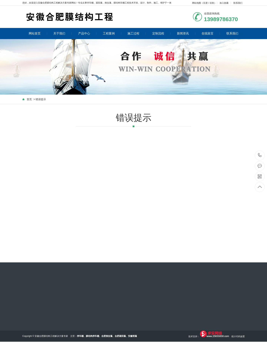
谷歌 (212, 3)
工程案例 (112, 33)
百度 (205, 3)
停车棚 (90, 2)
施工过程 (136, 33)
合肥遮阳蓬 (120, 336)
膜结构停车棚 (92, 336)
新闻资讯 (186, 33)
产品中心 (87, 33)
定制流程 (161, 33)
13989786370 (260, 155)
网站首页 (38, 33)
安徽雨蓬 (132, 336)
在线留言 (211, 33)
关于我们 (62, 33)
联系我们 (237, 3)
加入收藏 (224, 3)
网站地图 (196, 3)
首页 (29, 99)
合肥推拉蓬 (106, 336)
